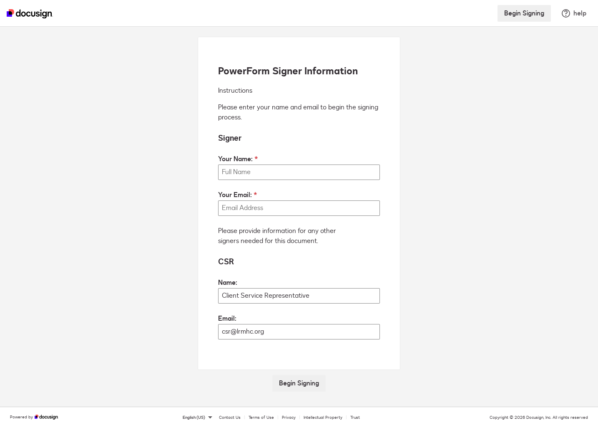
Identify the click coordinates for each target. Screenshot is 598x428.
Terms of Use (261, 417)
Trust (355, 417)
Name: (227, 282)
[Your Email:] (299, 208)
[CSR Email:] (299, 331)
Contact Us (230, 417)
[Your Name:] (299, 172)
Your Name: (235, 159)
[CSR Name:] (299, 296)
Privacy (289, 417)
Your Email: (235, 195)
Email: (227, 318)
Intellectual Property (323, 417)
